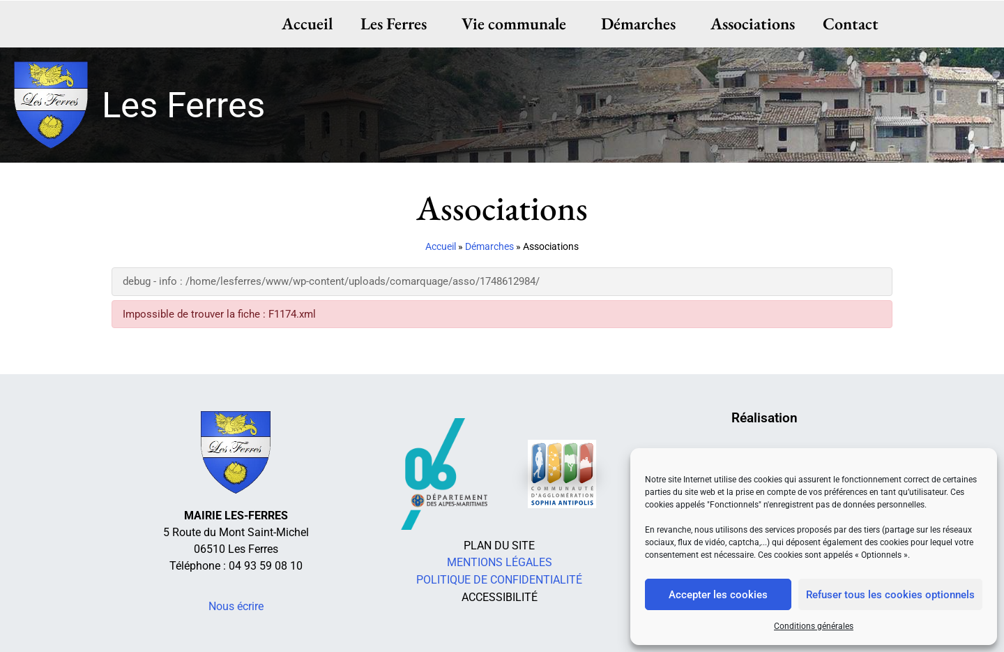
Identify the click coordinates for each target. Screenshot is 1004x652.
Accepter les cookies (718, 594)
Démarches (642, 23)
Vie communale (517, 23)
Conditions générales (813, 626)
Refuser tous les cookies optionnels (890, 594)
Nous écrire (236, 606)
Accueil (307, 23)
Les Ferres (397, 23)
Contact (850, 23)
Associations (752, 23)
